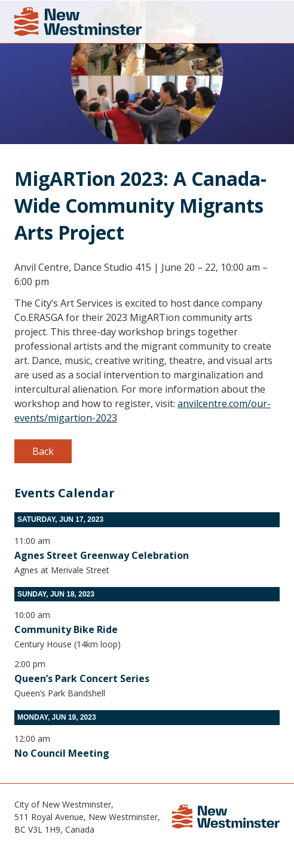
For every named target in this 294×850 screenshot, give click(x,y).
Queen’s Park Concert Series (81, 678)
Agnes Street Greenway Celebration (101, 555)
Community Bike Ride (66, 629)
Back (43, 451)
